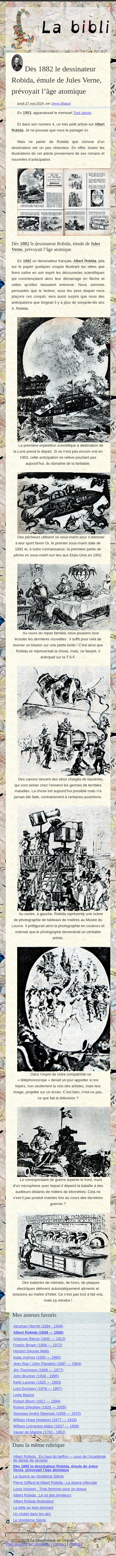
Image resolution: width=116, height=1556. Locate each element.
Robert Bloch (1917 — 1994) (36, 1401)
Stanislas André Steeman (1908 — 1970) (47, 1413)
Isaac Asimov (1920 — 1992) (37, 1357)
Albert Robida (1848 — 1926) (38, 1332)
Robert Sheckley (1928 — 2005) (39, 1407)
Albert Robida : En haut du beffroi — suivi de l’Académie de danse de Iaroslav (59, 1458)
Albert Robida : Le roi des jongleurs (42, 1495)
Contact (59, 1544)
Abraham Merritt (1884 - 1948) (38, 1326)
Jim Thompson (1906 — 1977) (38, 1370)
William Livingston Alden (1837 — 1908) (46, 1426)
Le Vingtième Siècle (29, 1520)
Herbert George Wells (31, 1351)
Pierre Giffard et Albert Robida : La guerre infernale (55, 1482)
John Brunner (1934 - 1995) (36, 1376)
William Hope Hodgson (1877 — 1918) (45, 1420)
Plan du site (15, 1544)
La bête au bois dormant (33, 1507)
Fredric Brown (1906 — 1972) (37, 1345)
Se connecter (39, 1544)
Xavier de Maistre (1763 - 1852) (39, 1432)
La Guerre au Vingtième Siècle (38, 1476)
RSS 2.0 (76, 1544)
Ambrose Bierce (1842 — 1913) (39, 1339)
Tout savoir (82, 113)
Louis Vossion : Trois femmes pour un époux (49, 1489)
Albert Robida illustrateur (33, 1501)
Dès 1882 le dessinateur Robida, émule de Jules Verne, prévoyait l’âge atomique (55, 1468)
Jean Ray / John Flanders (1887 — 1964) (47, 1363)
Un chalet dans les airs (32, 1514)
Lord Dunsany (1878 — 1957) (37, 1388)
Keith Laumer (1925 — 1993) (37, 1382)
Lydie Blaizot (23, 1395)
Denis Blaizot (61, 103)
